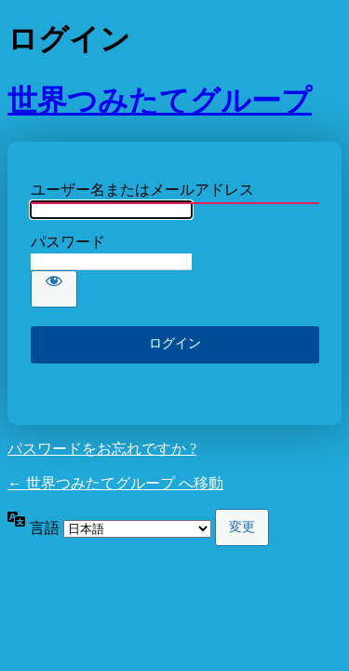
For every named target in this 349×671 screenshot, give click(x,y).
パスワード (68, 242)
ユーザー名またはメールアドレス (142, 190)
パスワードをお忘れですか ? (101, 449)
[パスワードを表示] (54, 289)
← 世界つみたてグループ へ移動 (115, 483)
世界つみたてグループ (159, 100)
